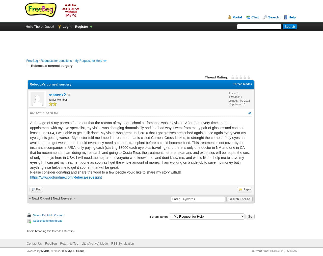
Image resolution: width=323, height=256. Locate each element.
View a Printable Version (48, 215)
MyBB (45, 250)
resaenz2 (57, 95)
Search (273, 17)
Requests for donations (56, 61)
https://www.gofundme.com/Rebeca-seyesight (66, 177)
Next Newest (62, 198)
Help (292, 17)
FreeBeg (32, 61)
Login (67, 27)
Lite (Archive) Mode (95, 243)
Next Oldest (41, 198)
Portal (237, 17)
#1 (249, 113)
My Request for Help (88, 61)
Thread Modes (242, 84)
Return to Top (69, 243)
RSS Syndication (122, 243)
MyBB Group (76, 250)
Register (81, 27)
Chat (255, 17)
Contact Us (34, 243)
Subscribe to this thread (48, 220)
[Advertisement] (161, 42)
